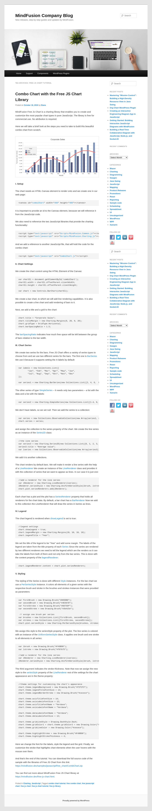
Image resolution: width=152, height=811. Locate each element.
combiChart (38, 203)
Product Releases (118, 190)
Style (63, 581)
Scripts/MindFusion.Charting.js (77, 236)
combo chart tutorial (57, 783)
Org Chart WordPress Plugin (123, 108)
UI (111, 212)
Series (65, 546)
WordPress (115, 218)
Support (29, 73)
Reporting (114, 200)
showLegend (56, 518)
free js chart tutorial (40, 786)
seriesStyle (32, 672)
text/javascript (43, 233)
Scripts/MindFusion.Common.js (76, 233)
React (112, 197)
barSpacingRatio (28, 334)
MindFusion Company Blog (44, 15)
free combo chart (73, 783)
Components (42, 73)
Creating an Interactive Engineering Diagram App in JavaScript (123, 114)
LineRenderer (26, 468)
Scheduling (115, 206)
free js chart (26, 786)
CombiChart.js (67, 256)
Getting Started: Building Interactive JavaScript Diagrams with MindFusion (122, 123)
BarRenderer (78, 500)
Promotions (115, 193)
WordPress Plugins (61, 73)
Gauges (113, 178)
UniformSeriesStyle (47, 634)
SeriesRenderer (63, 496)
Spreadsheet (115, 209)
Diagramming (116, 175)
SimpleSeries (45, 390)
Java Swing (115, 181)
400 (56, 203)
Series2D (41, 432)
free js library (55, 786)
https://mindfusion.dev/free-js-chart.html (34, 776)
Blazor (113, 168)
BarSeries (92, 356)
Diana (43, 105)
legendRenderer (50, 557)
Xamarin (113, 225)
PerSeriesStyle (28, 584)
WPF (112, 222)
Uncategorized (116, 215)
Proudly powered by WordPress (75, 801)
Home (18, 73)
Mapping (114, 187)
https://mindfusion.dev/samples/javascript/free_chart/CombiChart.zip (49, 765)
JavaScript (36, 783)
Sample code (116, 203)
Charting (27, 783)
